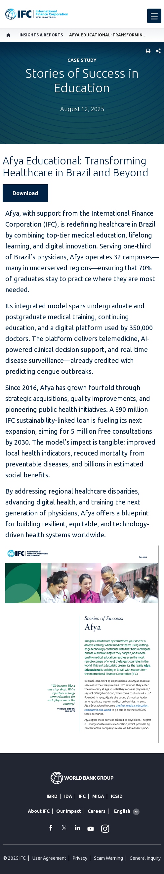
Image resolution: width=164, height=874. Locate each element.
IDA (68, 796)
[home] (8, 35)
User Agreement (49, 858)
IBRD (52, 796)
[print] (146, 51)
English (122, 811)
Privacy (80, 858)
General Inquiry (145, 858)
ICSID (117, 796)
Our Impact (68, 811)
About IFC (39, 811)
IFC (82, 796)
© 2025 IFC (14, 858)
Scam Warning (108, 858)
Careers (96, 811)
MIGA (98, 796)
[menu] (154, 16)
